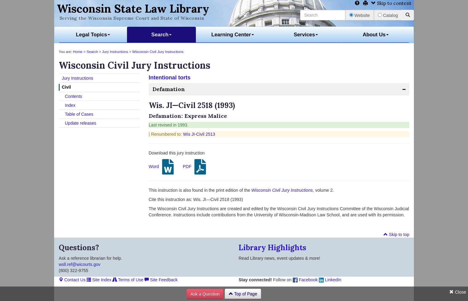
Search (161, 35)
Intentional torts (170, 77)
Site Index (99, 279)
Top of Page (243, 293)
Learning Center (232, 35)
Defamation (169, 89)
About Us (376, 35)
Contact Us (72, 279)
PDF (195, 167)
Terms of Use (128, 279)
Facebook (305, 279)
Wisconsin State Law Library (133, 9)
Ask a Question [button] (205, 293)
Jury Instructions (115, 52)
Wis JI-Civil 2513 (199, 134)
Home (77, 52)
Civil (66, 87)
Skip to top (396, 234)
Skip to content (391, 3)
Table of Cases (79, 114)
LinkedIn (330, 279)
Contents (73, 96)
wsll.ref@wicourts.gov (80, 264)
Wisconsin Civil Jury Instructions (157, 52)
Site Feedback (161, 279)
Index (70, 105)
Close (457, 292)
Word (162, 167)
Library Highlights (272, 247)
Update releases (80, 123)
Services (306, 35)
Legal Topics (93, 35)
